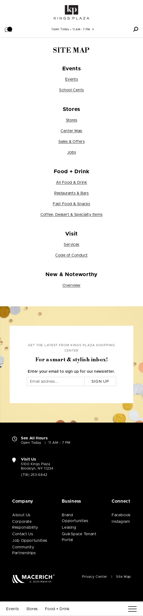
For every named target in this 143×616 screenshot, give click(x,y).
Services (71, 244)
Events (71, 79)
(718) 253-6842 (34, 475)
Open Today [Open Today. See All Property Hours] (31, 442)
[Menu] (132, 609)
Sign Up (100, 381)
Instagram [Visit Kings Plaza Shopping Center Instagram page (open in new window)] (121, 522)
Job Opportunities (29, 541)
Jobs (71, 152)
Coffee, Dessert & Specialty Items (71, 215)
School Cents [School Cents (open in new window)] (71, 90)
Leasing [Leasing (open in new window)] (69, 527)
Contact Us (22, 534)
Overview (71, 285)
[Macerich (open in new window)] (33, 578)
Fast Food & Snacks (71, 204)
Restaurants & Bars (71, 193)
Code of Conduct (71, 255)
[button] (8, 29)
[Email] (56, 381)
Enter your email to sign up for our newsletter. (71, 371)
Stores (71, 120)
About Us (21, 515)
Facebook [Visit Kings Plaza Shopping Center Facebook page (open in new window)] (121, 515)
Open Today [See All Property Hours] (60, 29)
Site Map (123, 577)
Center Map (71, 131)
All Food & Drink (71, 182)
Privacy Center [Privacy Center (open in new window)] (94, 577)
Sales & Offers (71, 142)
